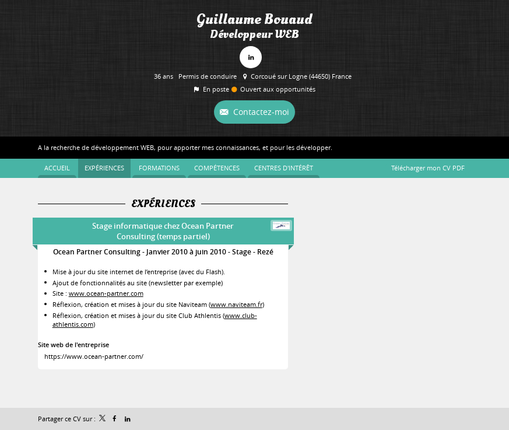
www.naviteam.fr (236, 304)
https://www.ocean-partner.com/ (93, 356)
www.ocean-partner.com (106, 293)
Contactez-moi (260, 111)
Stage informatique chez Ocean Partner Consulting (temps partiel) (163, 231)
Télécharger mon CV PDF (428, 167)
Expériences (163, 204)
